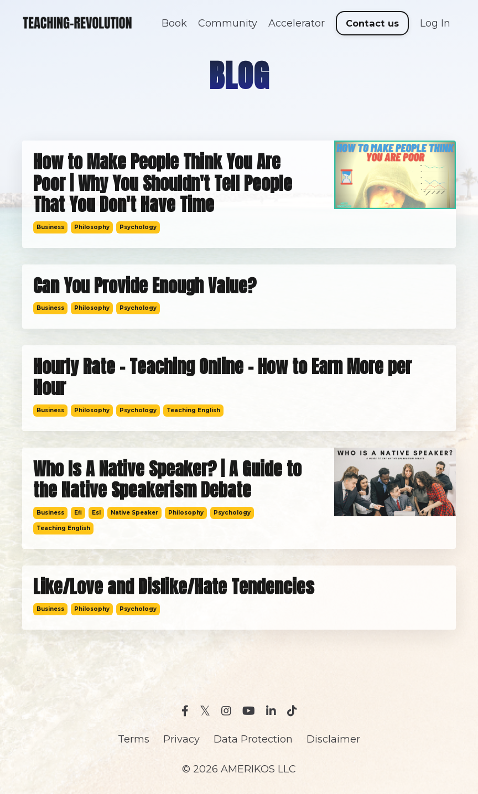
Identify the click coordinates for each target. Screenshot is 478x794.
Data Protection (253, 739)
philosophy (92, 227)
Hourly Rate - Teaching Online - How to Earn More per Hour (222, 377)
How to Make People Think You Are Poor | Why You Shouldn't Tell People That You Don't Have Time (162, 183)
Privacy (181, 739)
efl (78, 512)
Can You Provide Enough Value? (144, 286)
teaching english (193, 410)
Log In (435, 23)
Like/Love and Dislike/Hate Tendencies (173, 587)
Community (227, 23)
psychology (138, 227)
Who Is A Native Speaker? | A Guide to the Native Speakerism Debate (167, 480)
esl (96, 512)
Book (174, 23)
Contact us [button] (372, 23)
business (50, 227)
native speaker (134, 512)
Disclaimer (333, 739)
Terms (133, 739)
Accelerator (296, 23)
